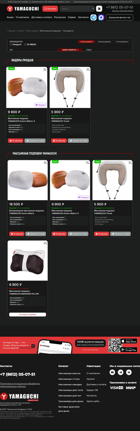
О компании (22, 17)
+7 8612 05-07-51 (119, 7)
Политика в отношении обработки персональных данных (20, 385)
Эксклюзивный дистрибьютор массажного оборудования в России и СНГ (103, 2)
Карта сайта (93, 401)
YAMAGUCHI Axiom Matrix (21, 213)
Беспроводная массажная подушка (26, 210)
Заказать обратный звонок (122, 11)
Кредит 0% (92, 390)
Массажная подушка (18, 118)
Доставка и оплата (41, 17)
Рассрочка (60, 17)
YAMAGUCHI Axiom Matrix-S (21, 121)
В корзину (15, 140)
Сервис (72, 17)
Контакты (83, 17)
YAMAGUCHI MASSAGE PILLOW (24, 294)
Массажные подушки (50, 31)
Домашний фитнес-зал (119, 17)
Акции (10, 17)
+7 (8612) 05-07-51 (17, 374)
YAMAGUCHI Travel (60, 121)
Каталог (91, 379)
